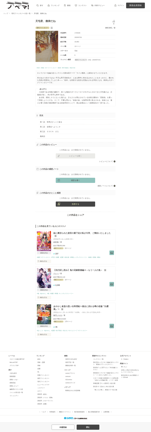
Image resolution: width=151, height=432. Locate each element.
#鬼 (38, 294)
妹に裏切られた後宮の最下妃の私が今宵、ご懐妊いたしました (82, 234)
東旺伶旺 (108, 28)
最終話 (42, 137)
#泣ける (68, 331)
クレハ (55, 274)
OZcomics (68, 381)
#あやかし (43, 294)
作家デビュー (99, 5)
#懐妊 (105, 258)
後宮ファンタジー (43, 379)
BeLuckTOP (14, 363)
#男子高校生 (75, 68)
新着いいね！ (14, 381)
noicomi (68, 377)
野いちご (124, 368)
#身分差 (70, 258)
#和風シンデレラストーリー (83, 258)
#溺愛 (59, 258)
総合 (38, 360)
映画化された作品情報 (72, 391)
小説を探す (13, 374)
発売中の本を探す (71, 360)
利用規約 (52, 413)
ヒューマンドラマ (43, 386)
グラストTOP (14, 366)
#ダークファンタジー (56, 68)
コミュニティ (14, 397)
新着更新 (13, 377)
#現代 (39, 68)
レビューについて (106, 162)
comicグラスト (70, 374)
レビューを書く (75, 156)
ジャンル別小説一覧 (16, 393)
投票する (75, 205)
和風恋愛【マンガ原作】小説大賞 (104, 384)
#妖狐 (95, 258)
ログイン (121, 5)
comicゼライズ (70, 384)
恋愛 (38, 370)
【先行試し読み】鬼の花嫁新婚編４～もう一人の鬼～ (78, 271)
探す (41, 5)
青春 (38, 366)
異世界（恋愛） (42, 405)
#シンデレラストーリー (69, 294)
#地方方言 (85, 68)
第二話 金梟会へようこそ (50, 127)
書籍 (69, 5)
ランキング (55, 5)
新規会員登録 (135, 5)
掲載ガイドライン (65, 413)
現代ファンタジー (43, 382)
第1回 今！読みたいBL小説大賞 (103, 387)
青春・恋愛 (41, 363)
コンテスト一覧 (98, 360)
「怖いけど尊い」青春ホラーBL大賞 (105, 391)
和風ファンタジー (43, 376)
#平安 (54, 258)
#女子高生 (61, 331)
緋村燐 (55, 243)
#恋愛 (64, 258)
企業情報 (106, 413)
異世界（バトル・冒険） (45, 398)
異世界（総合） (42, 395)
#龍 (49, 294)
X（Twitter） (125, 360)
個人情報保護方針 (94, 413)
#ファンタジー (47, 258)
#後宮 (39, 258)
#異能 (44, 68)
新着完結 (13, 384)
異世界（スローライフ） (45, 402)
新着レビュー (14, 387)
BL (38, 373)
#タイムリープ (77, 331)
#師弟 (67, 68)
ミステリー (41, 389)
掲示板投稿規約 (79, 413)
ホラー (39, 392)
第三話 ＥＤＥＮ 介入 (49, 132)
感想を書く (75, 181)
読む (88, 427)
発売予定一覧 (69, 363)
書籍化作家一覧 (70, 366)
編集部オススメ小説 (16, 390)
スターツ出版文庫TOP (17, 360)
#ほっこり (40, 331)
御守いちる (57, 316)
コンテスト (82, 5)
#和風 (58, 294)
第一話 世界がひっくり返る (51, 123)
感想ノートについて (105, 186)
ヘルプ (44, 413)
